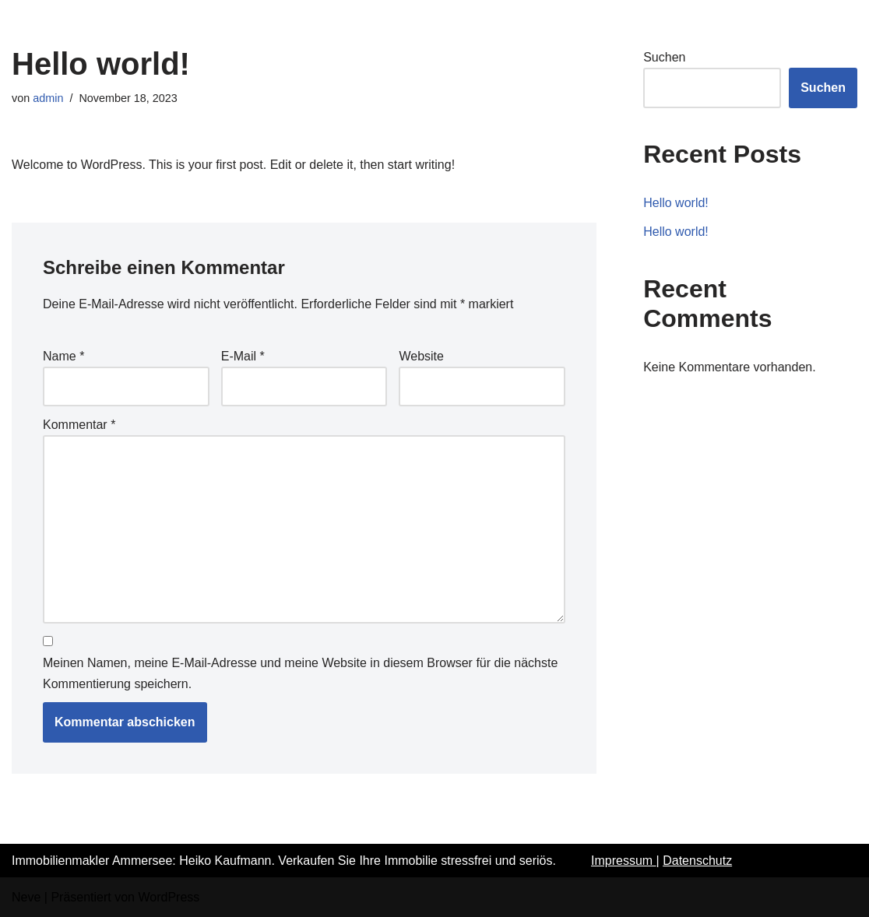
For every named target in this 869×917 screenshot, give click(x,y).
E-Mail (243, 356)
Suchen (664, 57)
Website (421, 356)
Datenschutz (697, 860)
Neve (26, 897)
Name (63, 356)
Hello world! (676, 202)
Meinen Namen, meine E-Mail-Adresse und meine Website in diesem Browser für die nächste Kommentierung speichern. (300, 673)
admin (48, 98)
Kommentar (79, 424)
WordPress (168, 897)
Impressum (623, 860)
